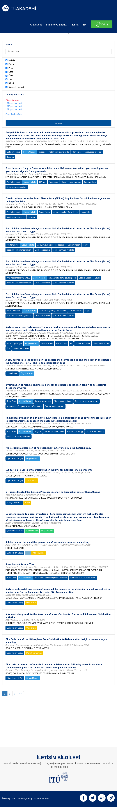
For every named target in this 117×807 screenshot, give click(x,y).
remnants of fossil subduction (82, 577)
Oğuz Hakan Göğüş (15, 458)
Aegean (38, 431)
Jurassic (42, 152)
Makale (12, 60)
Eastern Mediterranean (54, 406)
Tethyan (10, 157)
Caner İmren (12, 373)
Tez (10, 79)
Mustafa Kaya (12, 245)
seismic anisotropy (75, 431)
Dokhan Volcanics (42, 250)
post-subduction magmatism (19, 250)
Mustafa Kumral (13, 310)
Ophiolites (77, 152)
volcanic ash (61, 343)
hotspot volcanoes (101, 343)
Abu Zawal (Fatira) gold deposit (50, 245)
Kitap (11, 71)
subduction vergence (16, 217)
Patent (11, 64)
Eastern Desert (74, 245)
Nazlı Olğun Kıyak (14, 343)
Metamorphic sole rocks (59, 152)
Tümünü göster (12, 100)
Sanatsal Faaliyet (16, 87)
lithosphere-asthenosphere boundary (51, 577)
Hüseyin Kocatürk (14, 502)
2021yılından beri (13, 109)
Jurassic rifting (90, 182)
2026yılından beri (13, 103)
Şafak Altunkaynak (15, 530)
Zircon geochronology (71, 182)
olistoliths (86, 212)
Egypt (85, 245)
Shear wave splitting (62, 401)
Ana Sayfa (36, 24)
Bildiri (11, 83)
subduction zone (83, 343)
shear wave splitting (95, 431)
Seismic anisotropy (43, 401)
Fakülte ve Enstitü (56, 24)
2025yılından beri (13, 106)
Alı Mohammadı (13, 182)
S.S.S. (75, 24)
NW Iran (42, 182)
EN (85, 24)
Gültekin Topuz (13, 152)
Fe (71, 343)
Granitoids (53, 182)
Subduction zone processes (86, 401)
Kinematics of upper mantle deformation (24, 406)
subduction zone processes (18, 436)
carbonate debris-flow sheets (65, 212)
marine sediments (21, 348)
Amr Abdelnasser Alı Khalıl (18, 278)
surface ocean (47, 343)
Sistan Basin (44, 212)
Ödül (11, 75)
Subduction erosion (93, 152)
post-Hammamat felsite (63, 250)
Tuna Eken (11, 401)
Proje (11, 68)
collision (31, 217)
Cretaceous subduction (17, 187)
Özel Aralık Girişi (13, 114)
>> (20, 694)
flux (8, 348)
